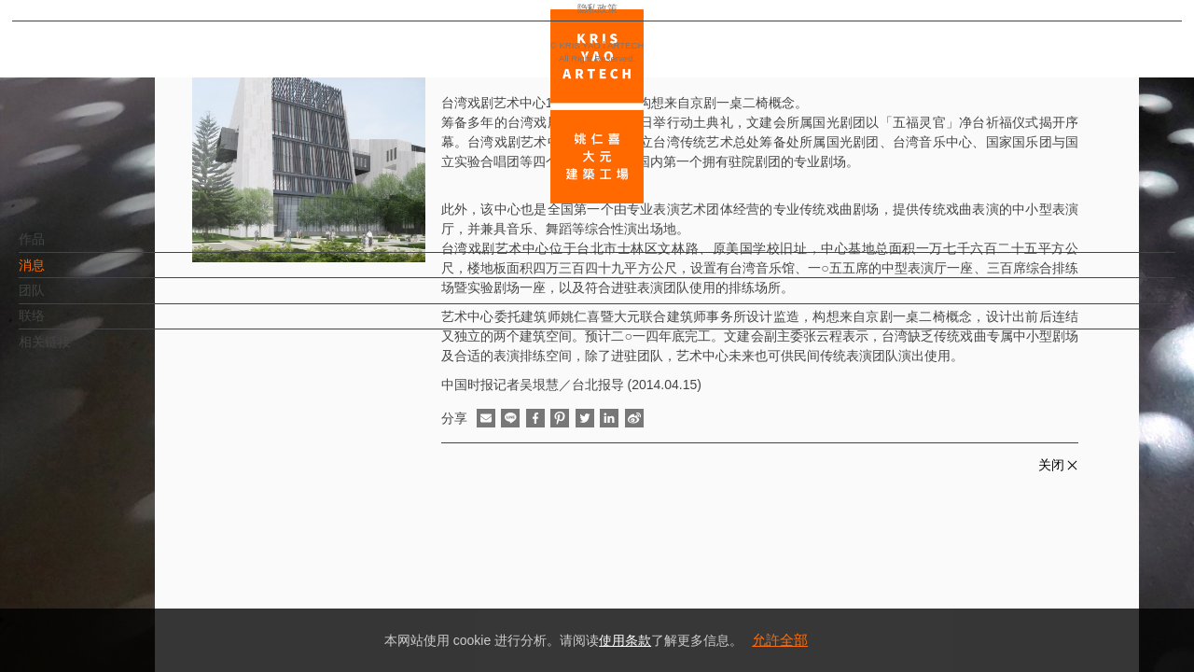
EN (127, 548)
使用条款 (625, 640)
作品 (62, 248)
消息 (62, 274)
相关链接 (75, 350)
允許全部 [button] (780, 640)
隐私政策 (96, 603)
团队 (62, 299)
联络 (62, 324)
